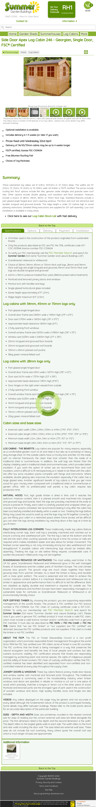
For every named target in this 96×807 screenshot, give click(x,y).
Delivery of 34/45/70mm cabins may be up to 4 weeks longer (38, 145)
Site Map (48, 790)
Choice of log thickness (18, 160)
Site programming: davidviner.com (49, 793)
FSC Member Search (60, 252)
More (84, 34)
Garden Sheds (28, 34)
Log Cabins (70, 34)
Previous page (10, 52)
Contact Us (21, 21)
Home (13, 34)
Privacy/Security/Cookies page (27, 804)
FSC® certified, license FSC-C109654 (24, 150)
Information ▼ (69, 21)
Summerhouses (50, 34)
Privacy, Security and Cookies (49, 782)
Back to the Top (47, 225)
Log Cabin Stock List (44, 216)
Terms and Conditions (48, 786)
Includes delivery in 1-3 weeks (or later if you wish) (32, 135)
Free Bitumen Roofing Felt (19, 155)
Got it (72, 803)
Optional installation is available (22, 129)
